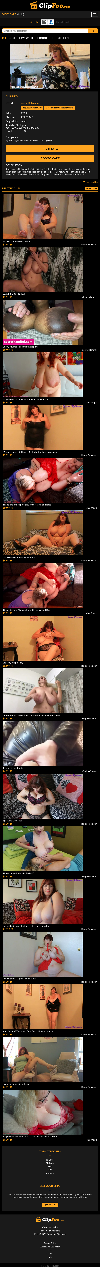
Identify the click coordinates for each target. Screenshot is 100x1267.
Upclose (48, 140)
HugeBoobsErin (89, 718)
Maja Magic (91, 402)
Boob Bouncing (31, 140)
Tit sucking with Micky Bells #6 (18, 873)
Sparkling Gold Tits (12, 820)
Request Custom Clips (32, 107)
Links (50, 1257)
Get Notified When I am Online (59, 107)
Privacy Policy (50, 1243)
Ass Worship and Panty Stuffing (19, 557)
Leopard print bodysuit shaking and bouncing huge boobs (31, 715)
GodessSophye (89, 771)
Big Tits (9, 140)
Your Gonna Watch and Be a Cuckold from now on (28, 1031)
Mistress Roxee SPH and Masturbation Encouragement (30, 452)
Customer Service (50, 1227)
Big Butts (50, 1163)
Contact (50, 1253)
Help (50, 1250)
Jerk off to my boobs (13, 768)
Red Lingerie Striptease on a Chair (19, 978)
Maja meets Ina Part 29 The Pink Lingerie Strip (26, 399)
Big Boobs (18, 140)
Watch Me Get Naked (14, 294)
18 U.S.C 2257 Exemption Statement (50, 1234)
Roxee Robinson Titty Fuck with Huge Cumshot (26, 925)
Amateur (50, 1173)
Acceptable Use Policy (50, 1246)
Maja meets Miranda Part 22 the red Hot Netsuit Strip (30, 1136)
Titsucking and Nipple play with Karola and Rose (27, 504)
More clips (91, 188)
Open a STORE (50, 1204)
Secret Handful (89, 349)
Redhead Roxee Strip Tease (16, 1083)
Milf (41, 140)
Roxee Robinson (30, 103)
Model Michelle (89, 297)
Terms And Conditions (50, 1230)
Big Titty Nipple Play (13, 662)
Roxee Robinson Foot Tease (16, 241)
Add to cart (50, 158)
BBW (50, 1170)
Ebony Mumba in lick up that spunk (20, 346)
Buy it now (50, 149)
